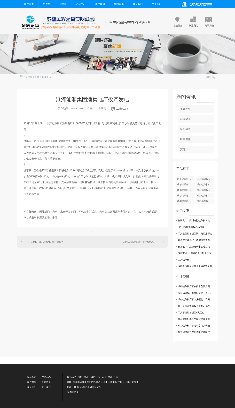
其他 (182, 149)
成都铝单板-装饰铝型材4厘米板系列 (205, 201)
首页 (37, 77)
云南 (115, 377)
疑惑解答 (185, 129)
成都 (110, 377)
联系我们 (138, 4)
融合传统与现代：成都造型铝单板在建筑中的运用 (196, 240)
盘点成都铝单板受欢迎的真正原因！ (196, 319)
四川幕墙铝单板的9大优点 (191, 312)
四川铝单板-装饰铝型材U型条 (186, 179)
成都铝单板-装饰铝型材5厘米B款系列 (205, 195)
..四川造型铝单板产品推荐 (191, 227)
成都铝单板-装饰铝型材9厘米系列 (205, 184)
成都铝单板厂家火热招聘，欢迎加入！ (196, 299)
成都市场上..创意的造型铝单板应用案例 (196, 253)
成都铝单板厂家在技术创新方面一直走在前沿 (196, 286)
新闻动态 (185, 119)
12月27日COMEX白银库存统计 (47, 241)
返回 (210, 77)
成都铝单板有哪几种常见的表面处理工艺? (196, 325)
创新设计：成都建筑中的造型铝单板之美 (196, 246)
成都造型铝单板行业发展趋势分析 (195, 266)
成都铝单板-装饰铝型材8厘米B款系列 (186, 190)
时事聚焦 (58, 77)
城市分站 (95, 377)
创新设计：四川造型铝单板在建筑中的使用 (196, 220)
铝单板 (63, 4)
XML (86, 377)
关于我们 (157, 4)
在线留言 (177, 25)
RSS (80, 377)
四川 (104, 377)
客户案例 (100, 4)
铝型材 (46, 4)
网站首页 (29, 4)
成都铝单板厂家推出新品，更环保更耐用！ (196, 293)
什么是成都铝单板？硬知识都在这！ (196, 306)
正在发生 (185, 108)
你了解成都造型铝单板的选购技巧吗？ (196, 332)
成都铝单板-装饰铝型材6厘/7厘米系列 (186, 195)
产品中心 (81, 4)
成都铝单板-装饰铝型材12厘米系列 (186, 184)
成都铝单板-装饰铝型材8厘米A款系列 (205, 190)
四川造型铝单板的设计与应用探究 (195, 233)
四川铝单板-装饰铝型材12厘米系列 (205, 179)
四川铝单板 (183, 259)
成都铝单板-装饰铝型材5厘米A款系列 (186, 201)
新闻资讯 (119, 4)
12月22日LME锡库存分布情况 (138, 241)
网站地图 (71, 377)
